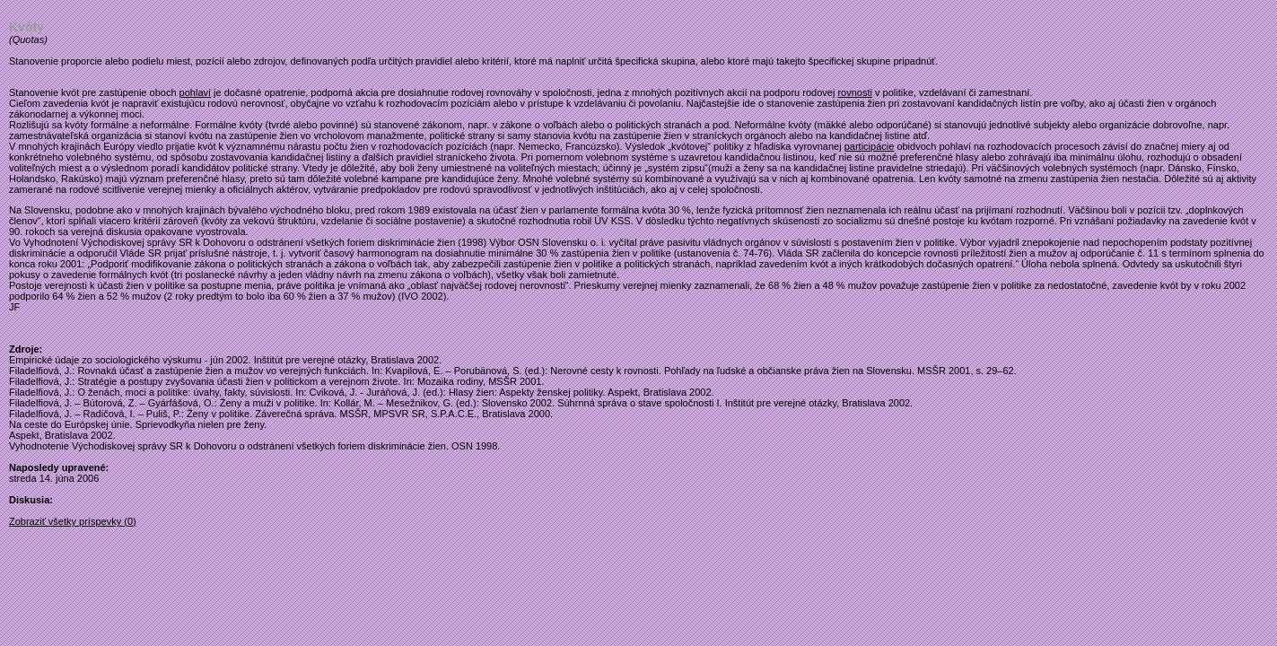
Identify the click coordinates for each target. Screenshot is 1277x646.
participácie (869, 146)
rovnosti (854, 92)
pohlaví (195, 92)
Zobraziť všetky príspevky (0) (72, 521)
